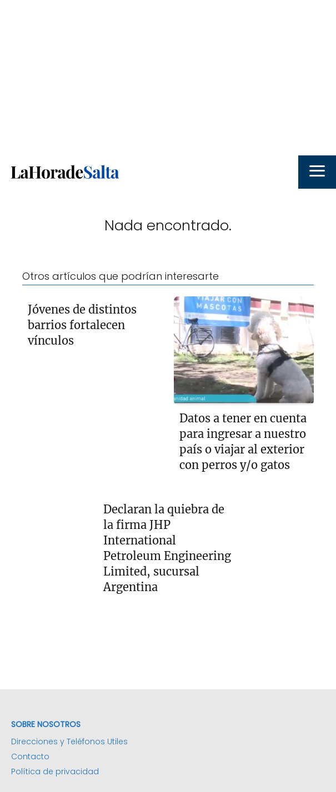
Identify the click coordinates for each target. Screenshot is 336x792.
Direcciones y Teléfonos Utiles (69, 741)
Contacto (30, 756)
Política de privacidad (55, 771)
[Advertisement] (168, 77)
